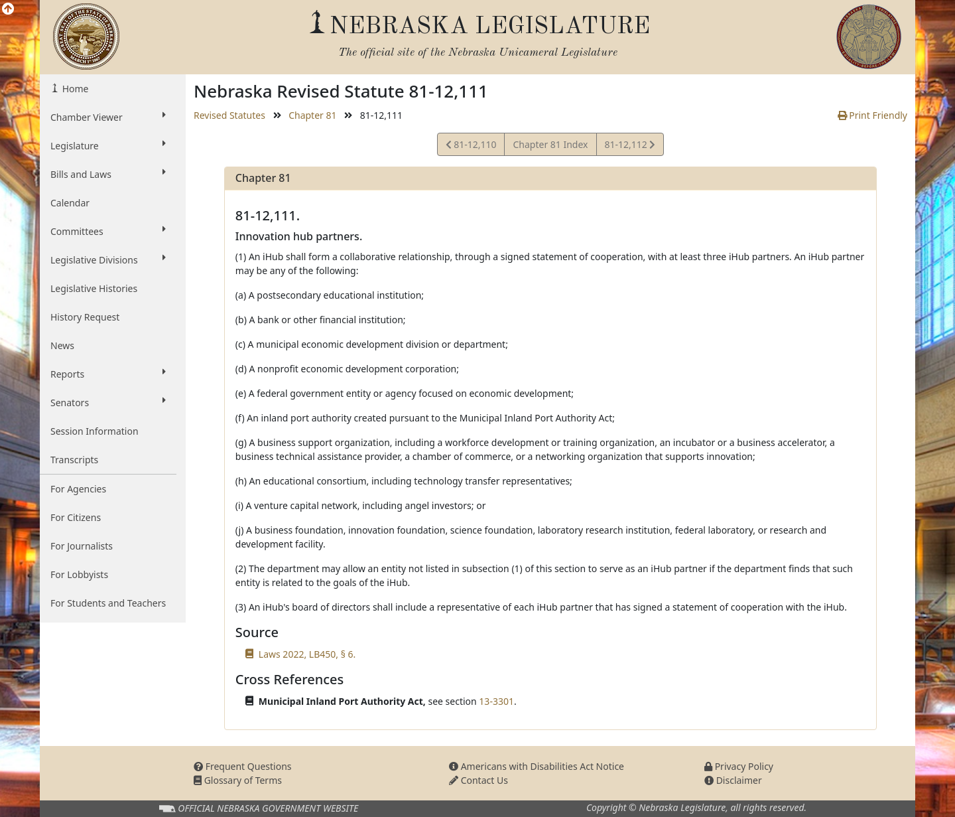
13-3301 (496, 701)
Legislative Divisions (108, 259)
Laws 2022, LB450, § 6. (307, 654)
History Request (84, 317)
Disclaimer (733, 780)
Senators (108, 402)
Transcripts (74, 459)
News (62, 345)
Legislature (108, 145)
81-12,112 (630, 146)
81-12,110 (471, 146)
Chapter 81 (312, 115)
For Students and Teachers (108, 603)
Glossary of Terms (238, 780)
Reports (108, 373)
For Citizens (75, 517)
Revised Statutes (229, 115)
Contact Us (478, 780)
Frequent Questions (243, 766)
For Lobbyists (79, 574)
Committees (108, 231)
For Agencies (78, 489)
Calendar (70, 202)
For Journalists (81, 546)
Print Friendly (872, 115)
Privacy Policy (738, 766)
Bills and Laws (108, 174)
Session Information (94, 431)
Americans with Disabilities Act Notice (536, 766)
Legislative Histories (93, 288)
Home (74, 88)
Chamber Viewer (108, 116)
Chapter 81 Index (550, 144)
